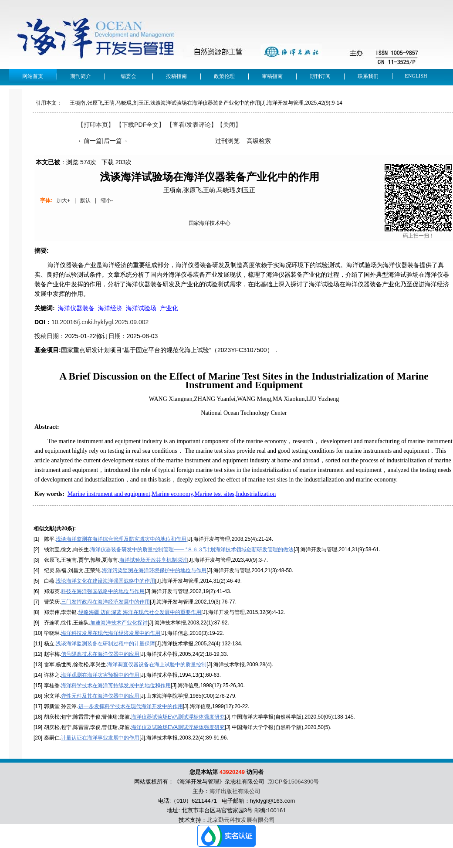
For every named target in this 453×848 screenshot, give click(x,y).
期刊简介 (80, 76)
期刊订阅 (320, 76)
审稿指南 (272, 76)
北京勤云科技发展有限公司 (241, 820)
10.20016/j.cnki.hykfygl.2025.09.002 (100, 322)
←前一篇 (90, 140)
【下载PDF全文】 (140, 124)
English (416, 76)
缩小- (107, 200)
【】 (191, 124)
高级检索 (259, 140)
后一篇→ (116, 140)
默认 (85, 200)
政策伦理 (224, 76)
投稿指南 (176, 76)
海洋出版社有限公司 (235, 791)
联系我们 (368, 76)
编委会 (128, 76)
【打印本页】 (96, 124)
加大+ (63, 200)
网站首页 (32, 76)
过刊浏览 (227, 140)
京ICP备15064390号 (293, 781)
